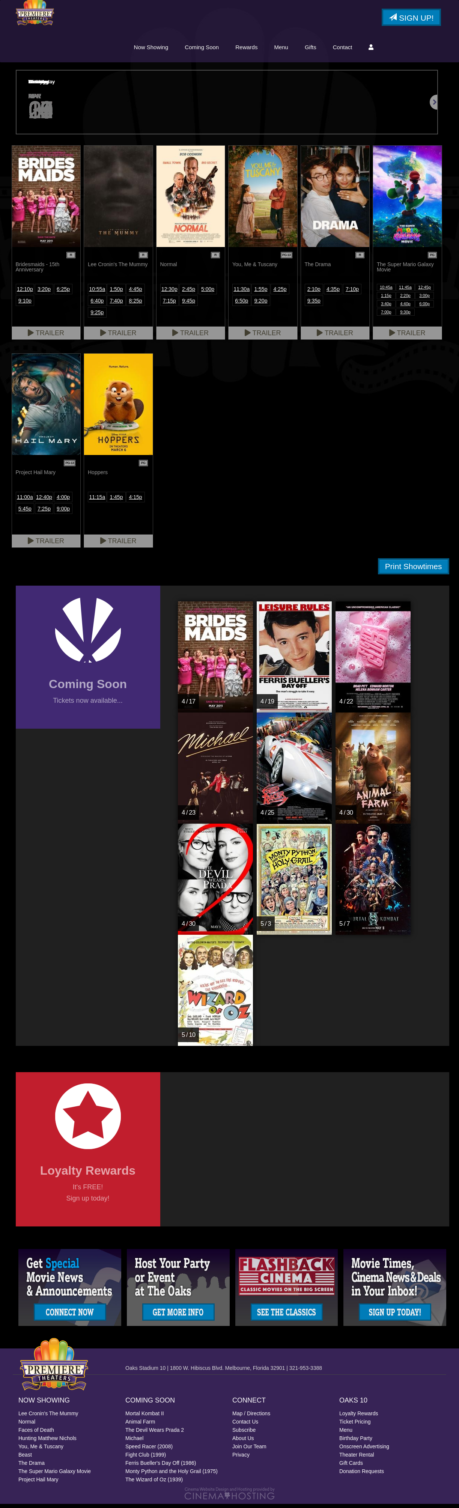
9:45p (188, 305)
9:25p (97, 316)
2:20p (405, 299)
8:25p (135, 305)
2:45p (188, 293)
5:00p (207, 293)
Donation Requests (361, 1475)
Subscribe (244, 1434)
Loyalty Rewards (358, 1418)
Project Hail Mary (38, 1484)
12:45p (424, 291)
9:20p (260, 305)
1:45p (116, 501)
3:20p (44, 293)
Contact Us (245, 1426)
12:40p (44, 501)
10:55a (97, 293)
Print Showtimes (413, 570)
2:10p (314, 293)
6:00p (424, 308)
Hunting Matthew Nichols (47, 1442)
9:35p (314, 305)
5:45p (25, 513)
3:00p (424, 299)
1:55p (260, 293)
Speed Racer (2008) (149, 1451)
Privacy (241, 1459)
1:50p (116, 293)
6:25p (63, 293)
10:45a (386, 291)
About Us (243, 1442)
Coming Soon (202, 50)
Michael (134, 1442)
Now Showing (151, 50)
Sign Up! (411, 20)
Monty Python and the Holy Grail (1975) (171, 1475)
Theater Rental (356, 1459)
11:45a (405, 291)
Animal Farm (140, 1426)
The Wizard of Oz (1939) (154, 1484)
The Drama (31, 1467)
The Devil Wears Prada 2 (154, 1434)
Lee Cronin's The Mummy (48, 1418)
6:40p (97, 305)
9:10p (25, 305)
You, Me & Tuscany (40, 1451)
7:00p (386, 316)
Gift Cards (351, 1467)
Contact (342, 50)
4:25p (280, 293)
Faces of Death (36, 1434)
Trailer (46, 337)
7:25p (44, 513)
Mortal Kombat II (144, 1418)
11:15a (97, 501)
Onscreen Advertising (364, 1451)
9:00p (63, 513)
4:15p (135, 501)
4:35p (333, 293)
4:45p (135, 293)
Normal (26, 1426)
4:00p (63, 501)
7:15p (169, 305)
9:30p (405, 316)
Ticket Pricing (355, 1426)
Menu (281, 50)
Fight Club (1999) (145, 1459)
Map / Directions (251, 1418)
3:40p (386, 308)
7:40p (116, 305)
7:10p (352, 293)
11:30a (241, 293)
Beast (25, 1459)
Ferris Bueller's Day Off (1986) (160, 1467)
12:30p (169, 293)
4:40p (405, 308)
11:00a (25, 501)
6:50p (241, 305)
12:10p (25, 293)
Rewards (246, 50)
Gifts (310, 50)
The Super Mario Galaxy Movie (54, 1475)
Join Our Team (249, 1451)
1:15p (386, 299)
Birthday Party (355, 1442)
